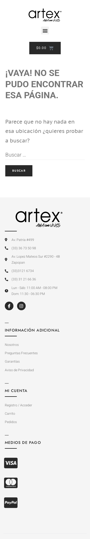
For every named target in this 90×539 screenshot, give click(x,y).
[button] (45, 30)
